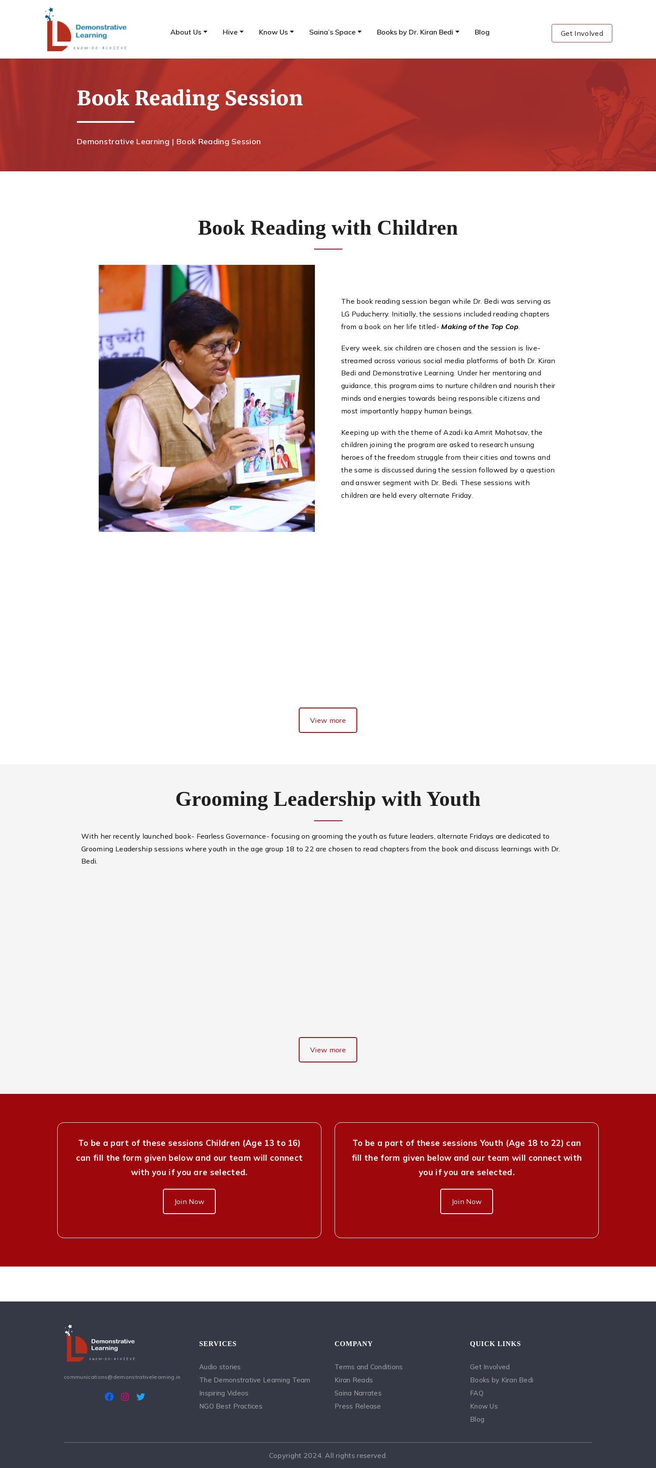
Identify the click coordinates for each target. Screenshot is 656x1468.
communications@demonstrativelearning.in (122, 1377)
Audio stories (220, 1367)
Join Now (189, 1201)
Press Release (358, 1406)
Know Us (484, 1406)
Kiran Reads (354, 1380)
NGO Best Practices (230, 1406)
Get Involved (582, 33)
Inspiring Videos (224, 1393)
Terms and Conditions (369, 1367)
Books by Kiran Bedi (501, 1380)
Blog (477, 1419)
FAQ (476, 1393)
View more (328, 720)
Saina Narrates (358, 1393)
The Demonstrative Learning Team (255, 1380)
